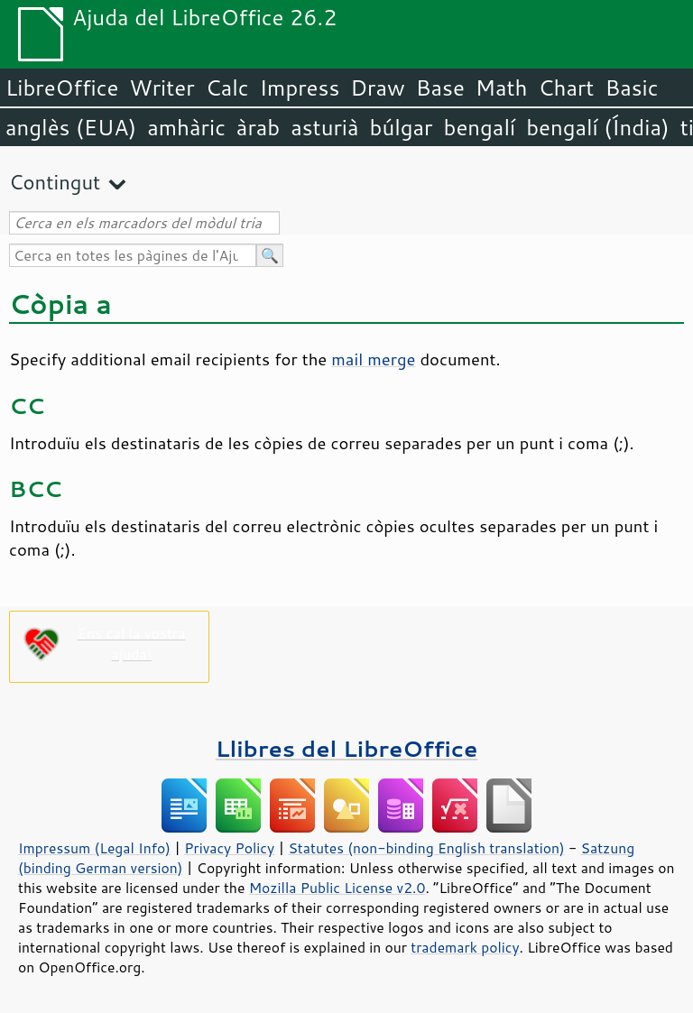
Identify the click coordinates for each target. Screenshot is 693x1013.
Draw (377, 87)
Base (440, 87)
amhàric (186, 127)
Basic (631, 87)
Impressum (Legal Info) (94, 848)
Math (502, 87)
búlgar (401, 127)
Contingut (54, 182)
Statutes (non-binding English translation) (426, 848)
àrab (258, 127)
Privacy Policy (229, 848)
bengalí (480, 127)
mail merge (373, 359)
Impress (300, 87)
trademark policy (465, 947)
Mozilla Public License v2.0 (337, 888)
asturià (324, 127)
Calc (227, 87)
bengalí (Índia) (598, 127)
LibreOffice (61, 87)
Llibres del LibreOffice (346, 748)
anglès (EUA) (70, 127)
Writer (161, 87)
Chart (566, 87)
